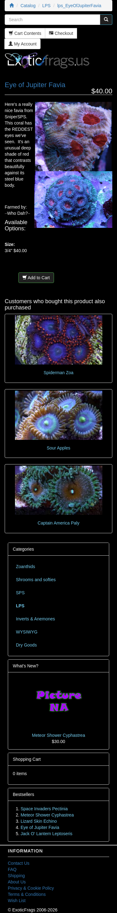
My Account (22, 43)
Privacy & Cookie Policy (31, 888)
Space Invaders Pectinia (44, 808)
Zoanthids (25, 566)
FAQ (12, 869)
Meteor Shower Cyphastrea (58, 735)
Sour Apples (59, 447)
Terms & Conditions (27, 894)
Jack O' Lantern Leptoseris (46, 833)
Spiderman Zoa (59, 372)
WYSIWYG (26, 631)
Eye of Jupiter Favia (40, 827)
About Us (17, 881)
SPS (20, 592)
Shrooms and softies (36, 579)
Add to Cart (36, 277)
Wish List (17, 900)
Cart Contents (25, 33)
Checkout (61, 33)
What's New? (25, 665)
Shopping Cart (27, 759)
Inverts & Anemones (35, 618)
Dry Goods (26, 644)
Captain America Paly (59, 522)
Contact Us (18, 863)
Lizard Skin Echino (39, 821)
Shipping (16, 875)
